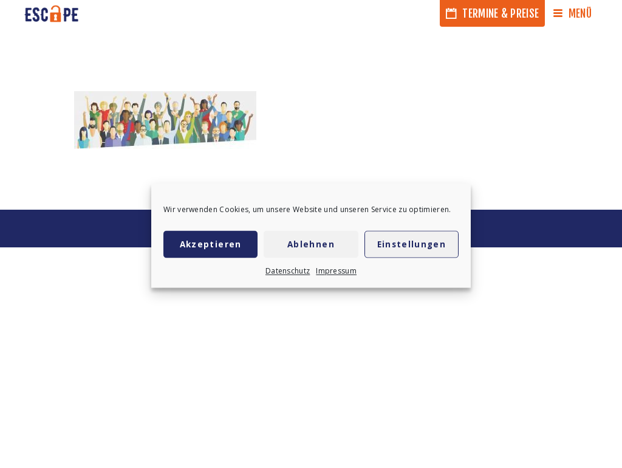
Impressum (336, 273)
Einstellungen (411, 246)
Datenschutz (287, 273)
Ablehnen (311, 246)
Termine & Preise (492, 13)
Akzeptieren (211, 246)
